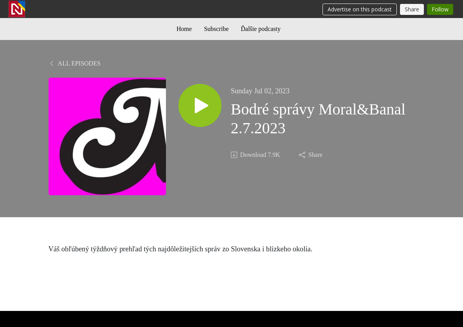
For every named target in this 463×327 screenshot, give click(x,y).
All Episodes (75, 63)
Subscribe (216, 28)
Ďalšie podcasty (261, 28)
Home (184, 28)
